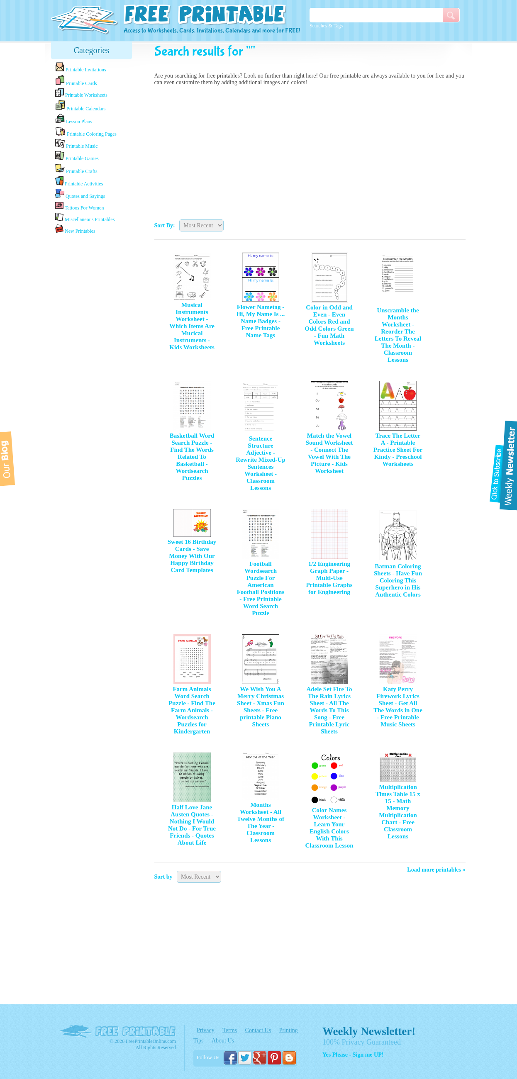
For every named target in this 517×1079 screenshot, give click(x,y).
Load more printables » (436, 870)
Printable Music (76, 144)
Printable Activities (79, 181)
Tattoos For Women (79, 206)
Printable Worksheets (81, 93)
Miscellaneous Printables (85, 217)
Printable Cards (76, 80)
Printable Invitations (80, 67)
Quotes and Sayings (80, 194)
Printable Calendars (80, 106)
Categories (92, 50)
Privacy (206, 1030)
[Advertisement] (310, 151)
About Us (223, 1041)
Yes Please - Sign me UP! (352, 1055)
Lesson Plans (73, 119)
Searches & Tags (326, 26)
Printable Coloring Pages (86, 132)
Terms (229, 1030)
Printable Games (77, 156)
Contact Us (258, 1030)
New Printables (75, 229)
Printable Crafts (76, 168)
